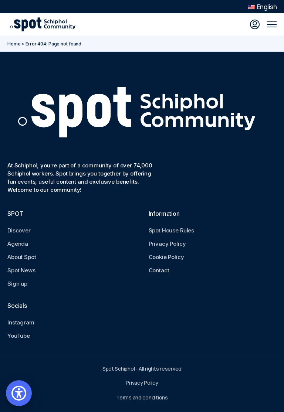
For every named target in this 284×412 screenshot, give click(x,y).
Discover (19, 230)
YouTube (18, 335)
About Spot (21, 257)
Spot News (21, 270)
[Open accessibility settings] (19, 393)
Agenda (17, 243)
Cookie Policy (166, 257)
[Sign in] (255, 24)
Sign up (17, 283)
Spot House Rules (172, 230)
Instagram (20, 322)
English (262, 7)
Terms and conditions (142, 397)
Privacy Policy (167, 243)
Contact (159, 270)
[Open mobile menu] (272, 24)
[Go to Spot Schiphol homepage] (44, 24)
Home (14, 44)
